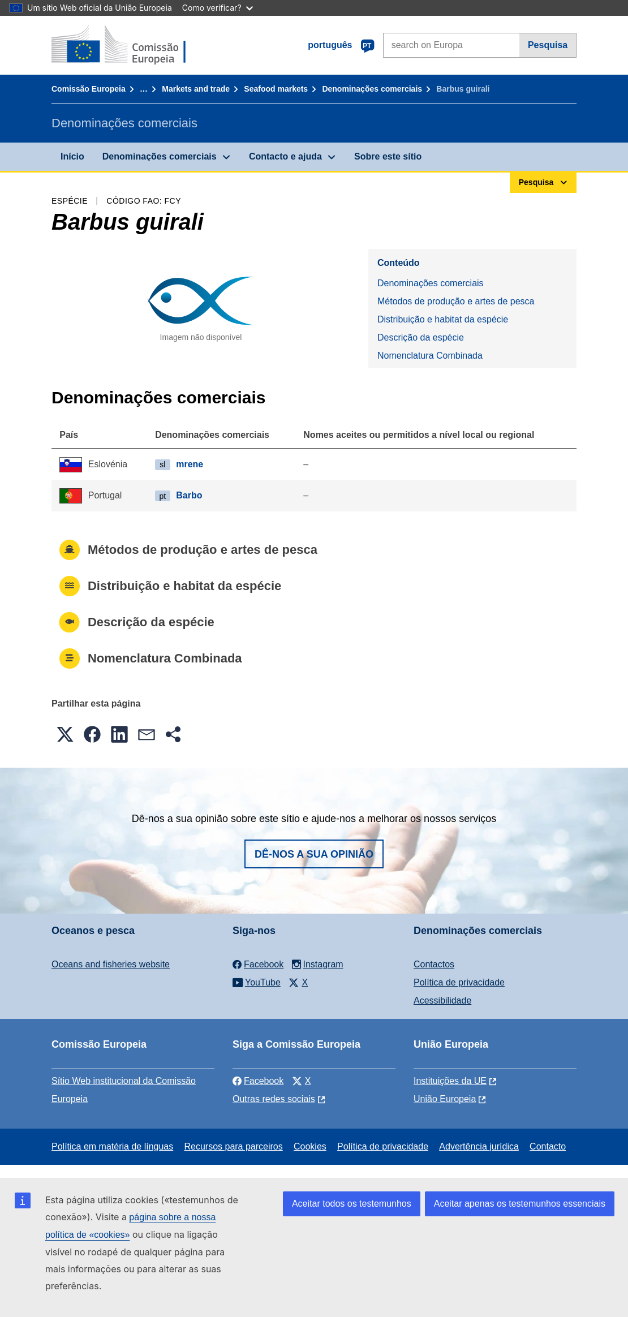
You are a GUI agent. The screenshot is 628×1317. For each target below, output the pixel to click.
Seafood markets (276, 88)
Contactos (434, 964)
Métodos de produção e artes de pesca (456, 301)
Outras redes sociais (274, 1099)
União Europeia (445, 1099)
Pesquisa (547, 45)
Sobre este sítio (387, 156)
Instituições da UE (450, 1081)
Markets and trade (196, 88)
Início (72, 156)
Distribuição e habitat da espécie (442, 319)
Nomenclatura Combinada (430, 355)
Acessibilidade (442, 1000)
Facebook (258, 1081)
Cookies (310, 1146)
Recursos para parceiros (233, 1146)
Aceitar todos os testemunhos (351, 1203)
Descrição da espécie (420, 337)
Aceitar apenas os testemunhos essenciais (519, 1203)
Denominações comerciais (372, 88)
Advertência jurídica (479, 1146)
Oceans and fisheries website (110, 964)
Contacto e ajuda (285, 156)
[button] (65, 734)
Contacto (548, 1146)
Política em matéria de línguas (112, 1146)
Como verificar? (217, 7)
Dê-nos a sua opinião (314, 854)
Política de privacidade (459, 982)
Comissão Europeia (88, 88)
